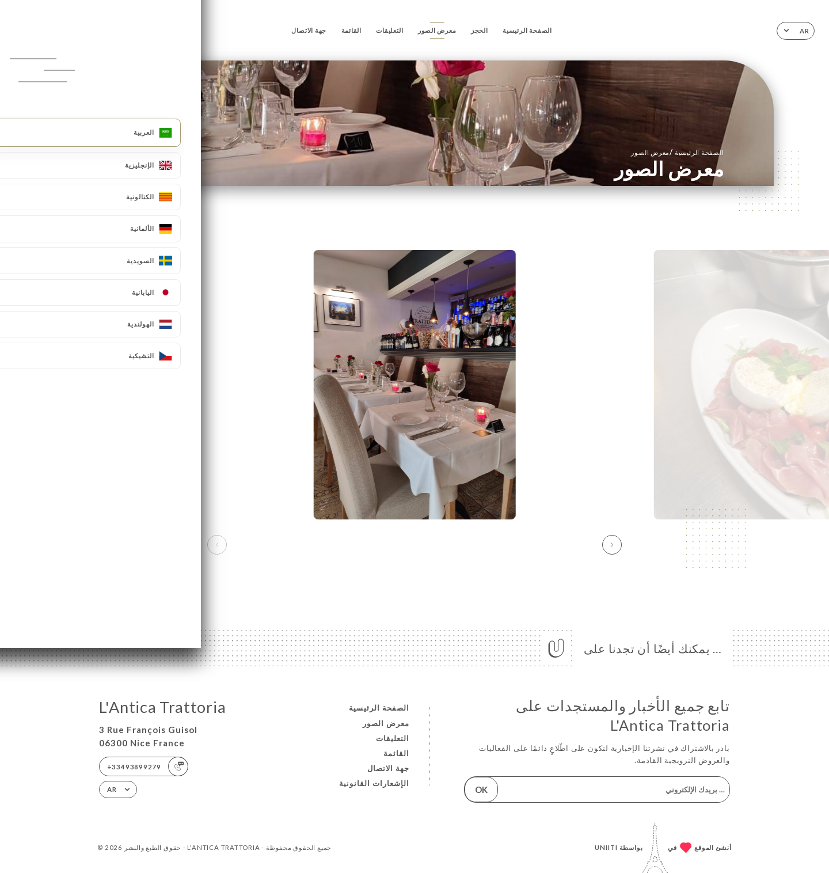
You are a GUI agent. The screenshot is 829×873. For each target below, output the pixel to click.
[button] (612, 544)
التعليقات (389, 30)
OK (481, 789)
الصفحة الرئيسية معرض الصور (677, 152)
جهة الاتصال (308, 30)
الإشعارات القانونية (374, 783)
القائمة (351, 30)
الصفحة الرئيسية (527, 30)
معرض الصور (437, 30)
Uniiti (606, 847)
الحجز (479, 30)
